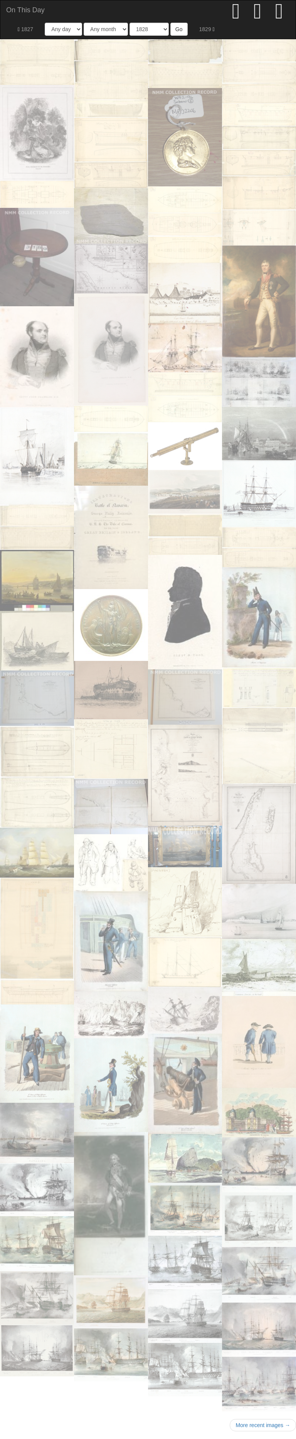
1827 (25, 29)
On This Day (25, 10)
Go (179, 29)
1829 (207, 29)
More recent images (262, 1425)
